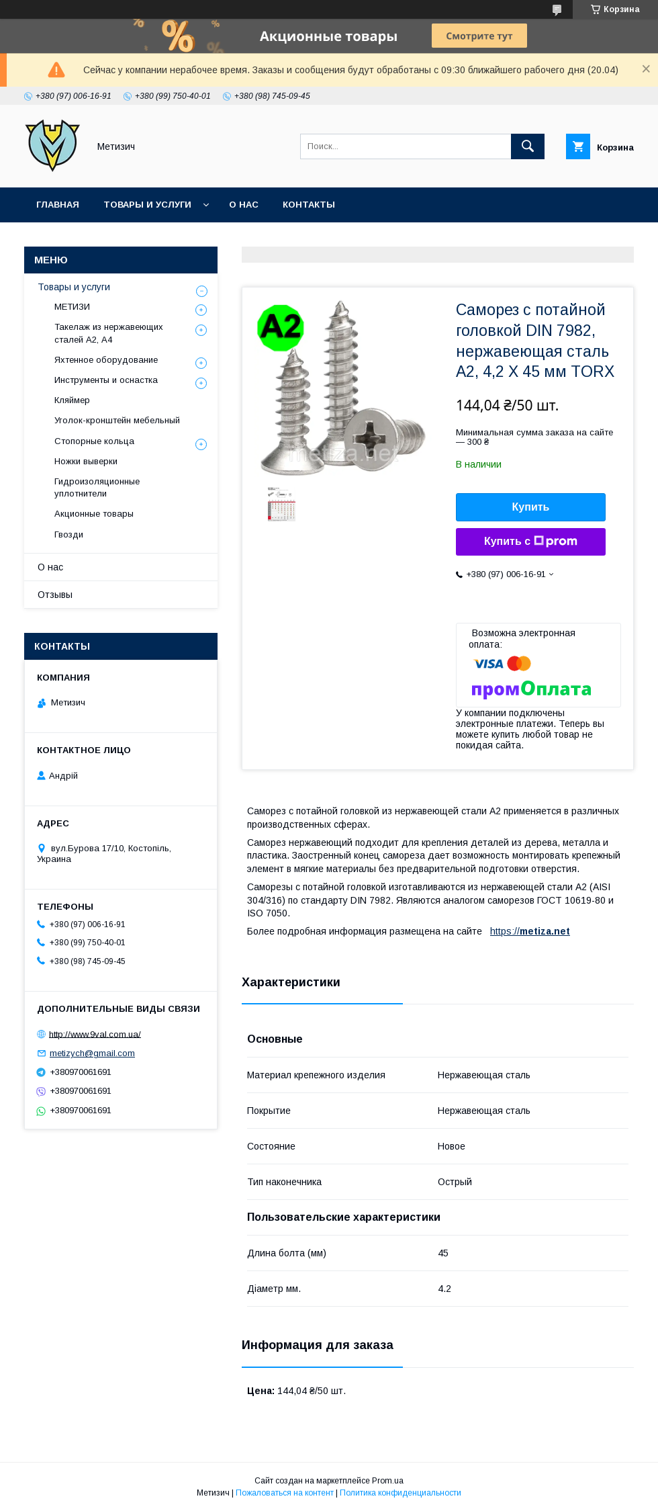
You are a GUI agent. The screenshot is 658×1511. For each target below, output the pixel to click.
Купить (531, 507)
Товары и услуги (147, 205)
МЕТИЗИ (72, 307)
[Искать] (528, 146)
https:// (505, 931)
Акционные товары (94, 514)
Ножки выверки (85, 461)
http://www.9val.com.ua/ (95, 1034)
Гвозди (68, 534)
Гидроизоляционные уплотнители (97, 487)
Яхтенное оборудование (106, 360)
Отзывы (55, 594)
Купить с (530, 541)
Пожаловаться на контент (285, 1493)
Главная (57, 205)
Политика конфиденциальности (400, 1493)
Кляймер (72, 400)
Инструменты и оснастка (106, 380)
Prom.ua (388, 1480)
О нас (243, 205)
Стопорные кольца (94, 441)
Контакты (309, 205)
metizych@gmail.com (92, 1053)
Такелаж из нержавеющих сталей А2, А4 (108, 333)
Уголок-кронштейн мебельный (117, 420)
